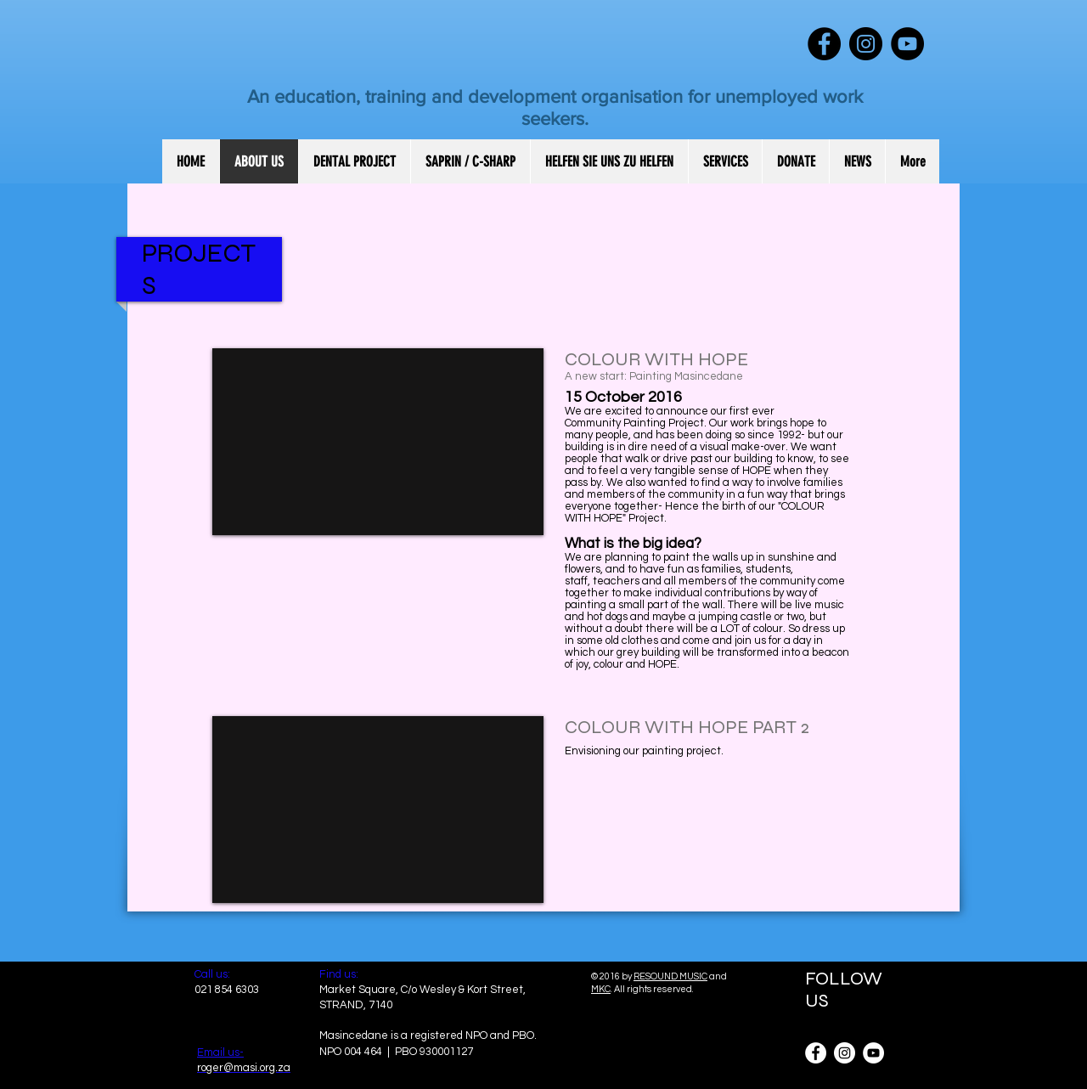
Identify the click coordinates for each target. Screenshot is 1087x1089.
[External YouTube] (378, 441)
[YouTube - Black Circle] (907, 43)
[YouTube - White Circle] (873, 1053)
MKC (601, 989)
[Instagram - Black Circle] (865, 43)
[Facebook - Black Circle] (824, 43)
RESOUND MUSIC (670, 976)
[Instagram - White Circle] (844, 1053)
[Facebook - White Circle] (815, 1053)
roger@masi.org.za (243, 1068)
